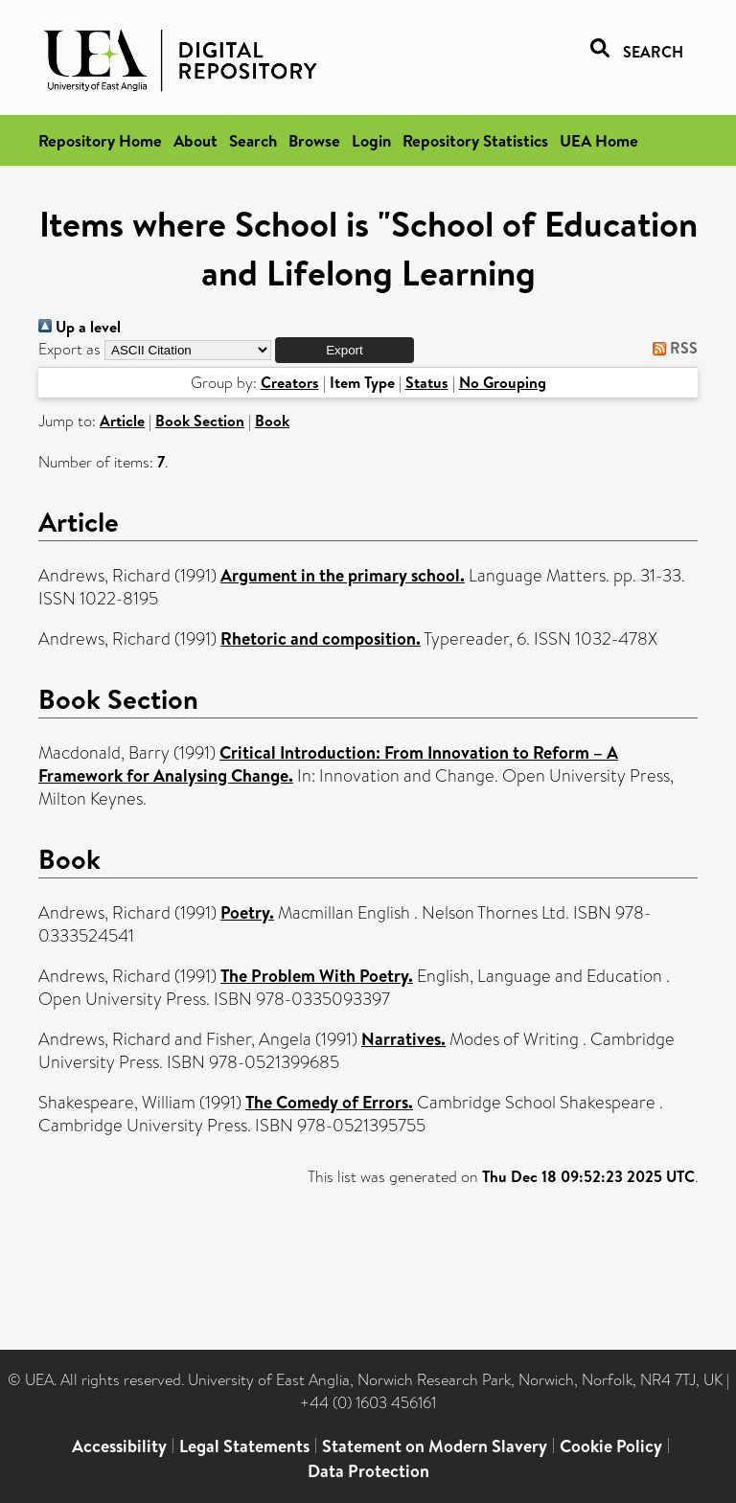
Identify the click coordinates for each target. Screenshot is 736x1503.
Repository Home (100, 140)
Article (122, 420)
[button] (344, 350)
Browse (314, 140)
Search (253, 140)
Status (426, 382)
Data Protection (368, 1471)
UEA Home (599, 140)
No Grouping (502, 382)
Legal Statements (244, 1446)
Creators (290, 382)
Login (371, 140)
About (195, 140)
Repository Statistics (475, 140)
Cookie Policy (611, 1446)
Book (272, 420)
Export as (69, 349)
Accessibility (119, 1446)
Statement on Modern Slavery (434, 1446)
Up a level (79, 326)
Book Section (199, 420)
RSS (671, 347)
